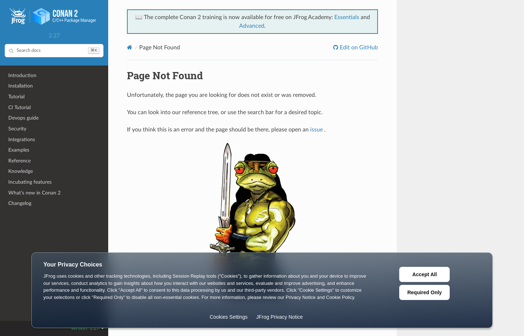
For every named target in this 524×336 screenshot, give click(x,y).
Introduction (22, 75)
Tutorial (16, 96)
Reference (19, 160)
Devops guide (23, 118)
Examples (18, 150)
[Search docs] (54, 50)
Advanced (251, 26)
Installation (20, 86)
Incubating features (30, 182)
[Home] (129, 47)
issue (316, 130)
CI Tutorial (19, 107)
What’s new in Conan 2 (34, 193)
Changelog (19, 203)
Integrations (21, 139)
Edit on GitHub (358, 47)
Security (17, 128)
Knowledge (20, 171)
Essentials (346, 17)
